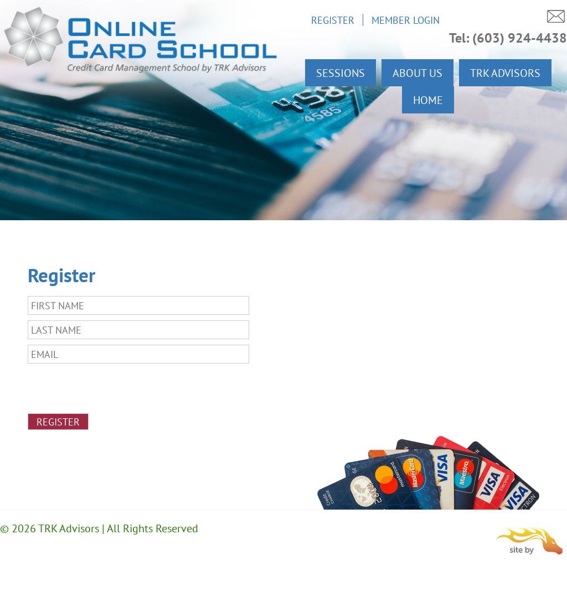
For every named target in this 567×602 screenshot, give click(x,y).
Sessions (340, 73)
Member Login (406, 20)
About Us (417, 73)
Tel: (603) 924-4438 (508, 37)
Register (332, 20)
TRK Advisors (505, 73)
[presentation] (112, 390)
